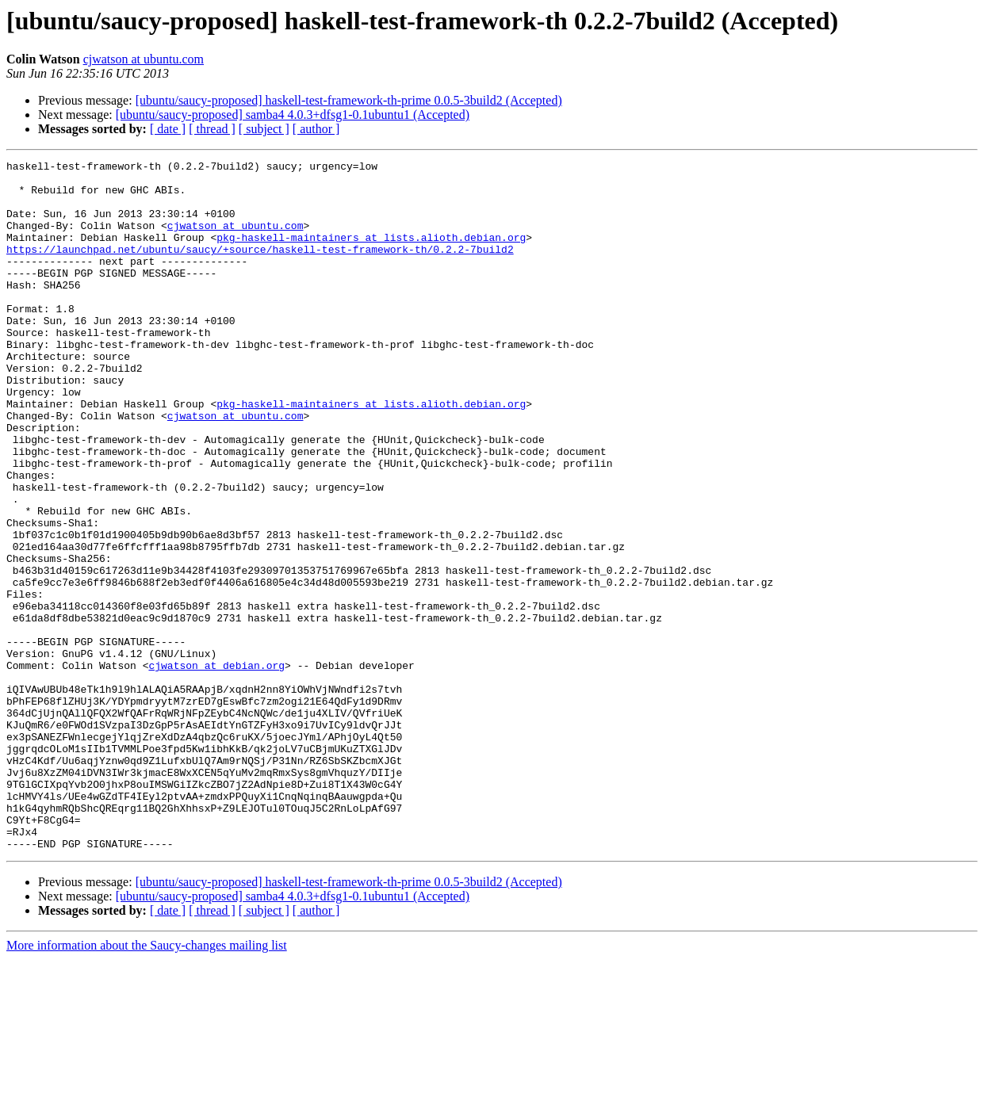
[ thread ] (212, 129)
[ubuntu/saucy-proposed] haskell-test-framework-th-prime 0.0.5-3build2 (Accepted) (349, 100)
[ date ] (168, 129)
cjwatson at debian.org (216, 767)
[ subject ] (264, 129)
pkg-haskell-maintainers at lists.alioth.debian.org (371, 254)
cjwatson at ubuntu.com (143, 59)
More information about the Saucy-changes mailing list (146, 1083)
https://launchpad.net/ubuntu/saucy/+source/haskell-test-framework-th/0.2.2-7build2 (260, 268)
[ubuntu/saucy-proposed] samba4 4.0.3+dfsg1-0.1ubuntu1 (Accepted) (292, 114)
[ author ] (316, 129)
